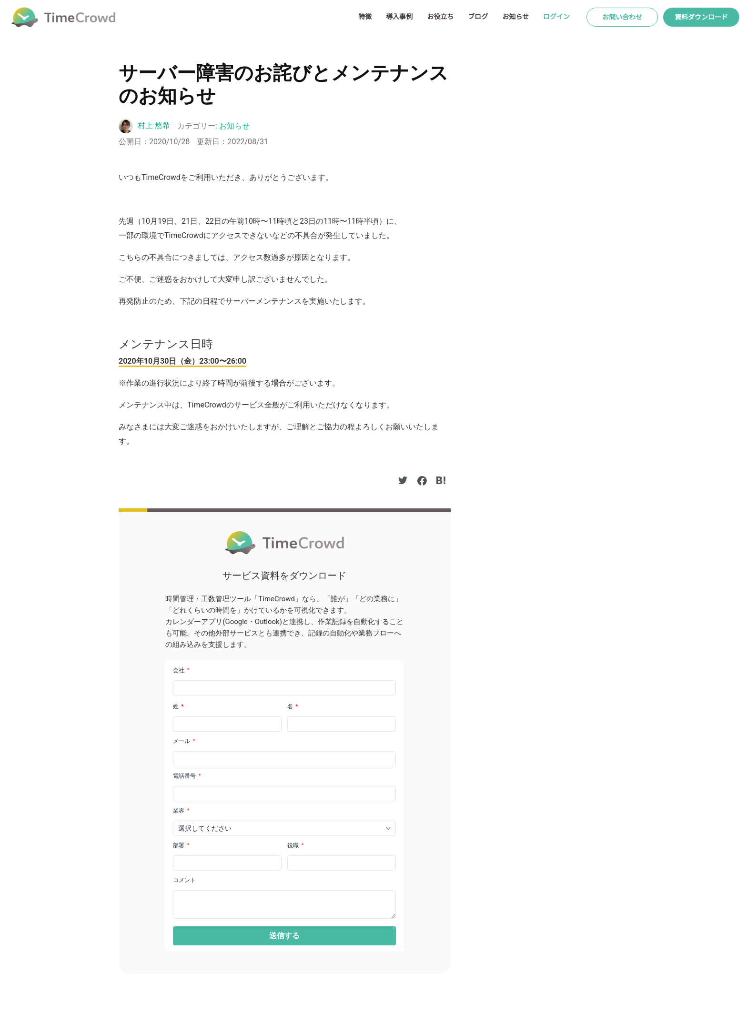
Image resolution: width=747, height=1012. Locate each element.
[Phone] (284, 793)
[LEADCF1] (284, 904)
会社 (181, 670)
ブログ (478, 16)
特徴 (365, 16)
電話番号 (187, 776)
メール (184, 741)
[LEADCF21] (341, 863)
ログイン (556, 16)
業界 (181, 810)
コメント (184, 880)
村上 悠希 (154, 125)
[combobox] (284, 828)
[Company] (284, 687)
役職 (295, 845)
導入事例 (399, 16)
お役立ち (440, 16)
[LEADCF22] (227, 863)
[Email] (284, 758)
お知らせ (515, 16)
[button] (284, 935)
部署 (181, 845)
